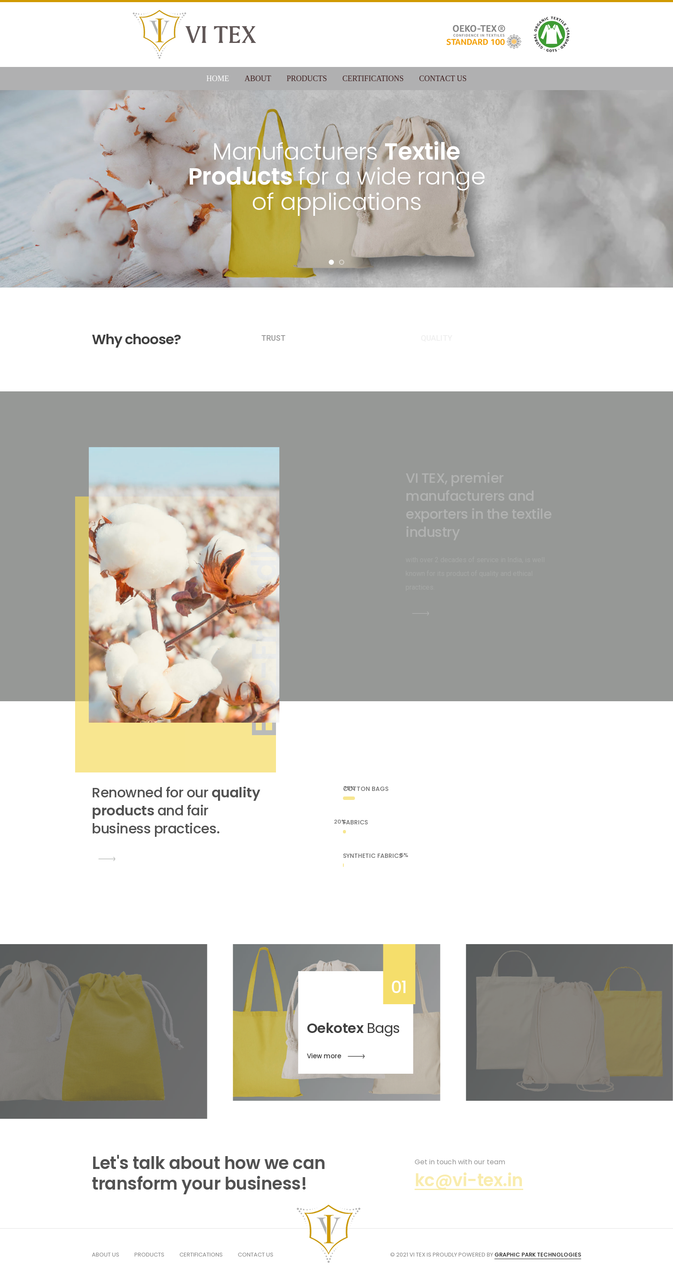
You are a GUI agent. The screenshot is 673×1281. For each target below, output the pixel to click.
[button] (331, 262)
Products (307, 78)
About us (105, 1255)
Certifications (373, 78)
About (258, 78)
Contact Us (443, 78)
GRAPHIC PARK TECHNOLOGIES (537, 1255)
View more (336, 1056)
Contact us (255, 1255)
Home (217, 78)
